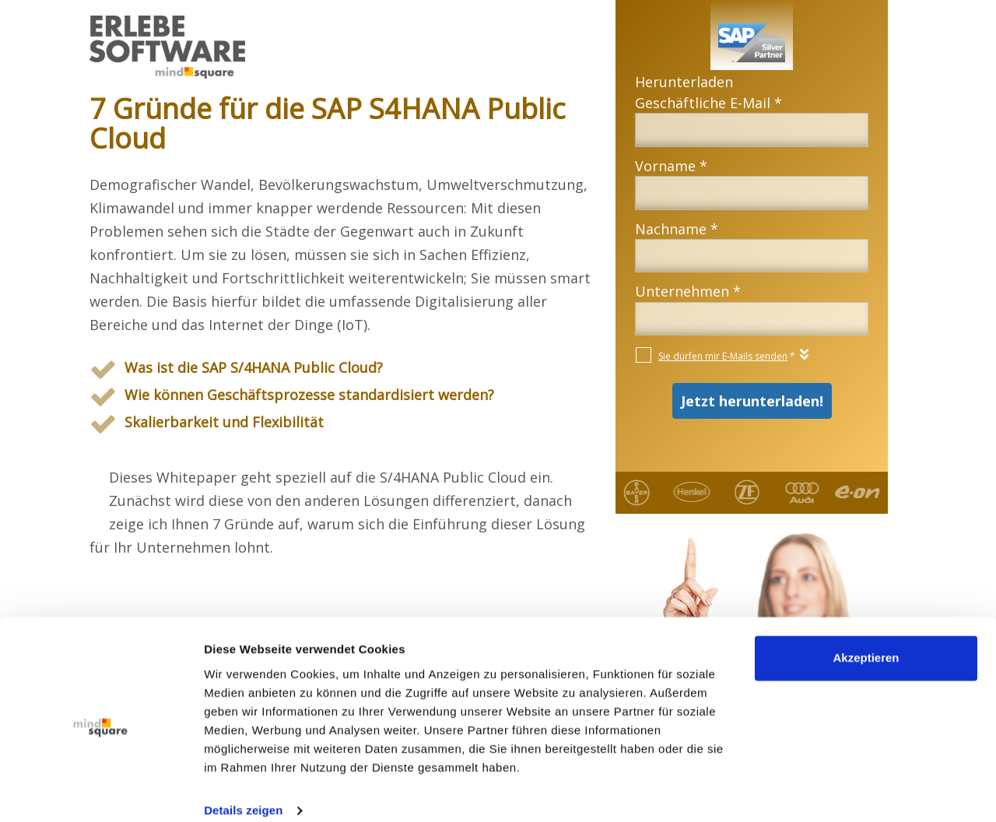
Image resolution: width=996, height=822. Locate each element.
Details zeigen (243, 791)
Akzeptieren (866, 639)
